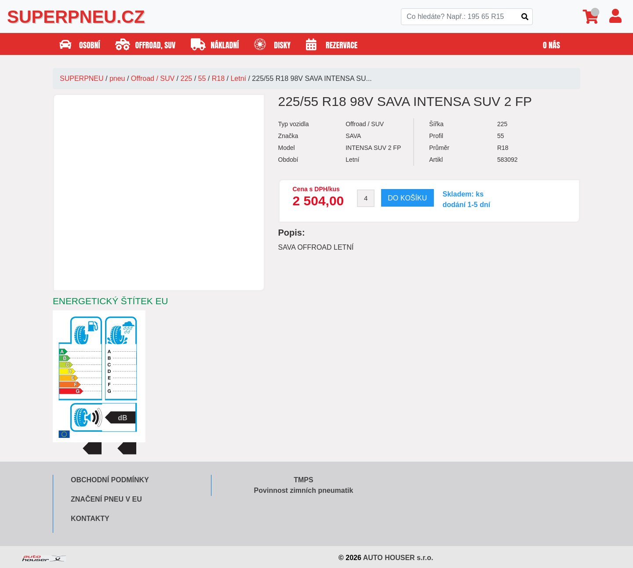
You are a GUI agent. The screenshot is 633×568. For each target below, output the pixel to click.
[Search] (467, 16)
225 (187, 78)
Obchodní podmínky (110, 480)
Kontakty (90, 518)
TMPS (303, 480)
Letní (238, 78)
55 (202, 78)
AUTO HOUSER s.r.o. (398, 557)
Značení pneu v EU (106, 499)
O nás (551, 45)
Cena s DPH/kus (316, 189)
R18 (218, 78)
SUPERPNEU (82, 78)
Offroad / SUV (153, 78)
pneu (117, 78)
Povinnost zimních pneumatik (303, 490)
